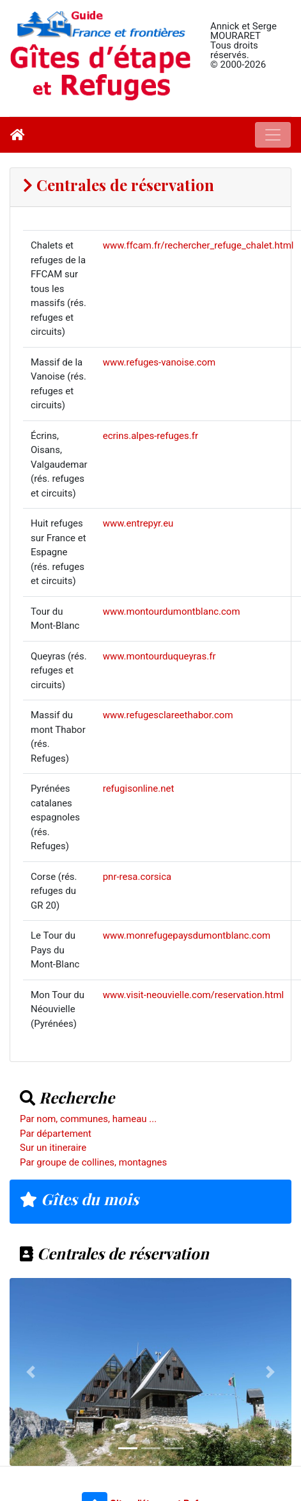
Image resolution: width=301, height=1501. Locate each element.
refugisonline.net (138, 788)
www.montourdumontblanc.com (171, 611)
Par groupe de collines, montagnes (93, 1162)
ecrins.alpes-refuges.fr (150, 436)
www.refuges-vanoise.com (159, 362)
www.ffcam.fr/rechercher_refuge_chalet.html (198, 245)
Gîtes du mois (79, 1199)
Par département (55, 1133)
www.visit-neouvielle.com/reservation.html (193, 995)
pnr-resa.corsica (137, 876)
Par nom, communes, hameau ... (88, 1119)
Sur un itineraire (53, 1147)
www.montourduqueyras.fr (159, 656)
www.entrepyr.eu (138, 523)
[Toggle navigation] (273, 135)
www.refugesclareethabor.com (168, 715)
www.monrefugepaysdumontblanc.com (186, 935)
